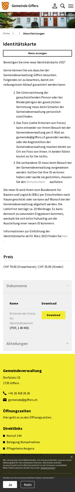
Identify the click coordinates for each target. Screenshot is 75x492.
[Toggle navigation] (71, 6)
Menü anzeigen (37, 53)
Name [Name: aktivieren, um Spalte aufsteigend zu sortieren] (14, 303)
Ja (10, 484)
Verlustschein (37, 182)
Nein (28, 484)
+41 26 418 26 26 (19, 393)
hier (67, 236)
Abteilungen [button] (17, 343)
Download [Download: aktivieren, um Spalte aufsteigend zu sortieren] (49, 303)
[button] (63, 6)
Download (53, 315)
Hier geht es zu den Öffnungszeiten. (27, 417)
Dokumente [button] (16, 285)
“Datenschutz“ (47, 467)
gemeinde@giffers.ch (22, 400)
